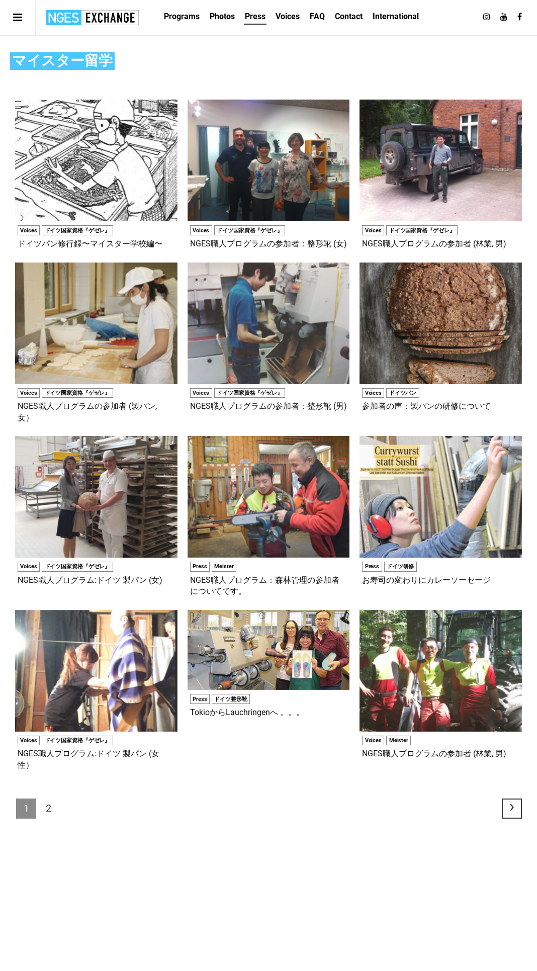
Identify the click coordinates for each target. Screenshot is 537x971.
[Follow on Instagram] (486, 17)
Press (255, 16)
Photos (222, 16)
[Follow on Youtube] (503, 17)
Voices (288, 16)
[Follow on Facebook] (519, 17)
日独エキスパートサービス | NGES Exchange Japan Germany (92, 17)
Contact (349, 16)
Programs (182, 16)
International (396, 16)
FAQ (317, 16)
